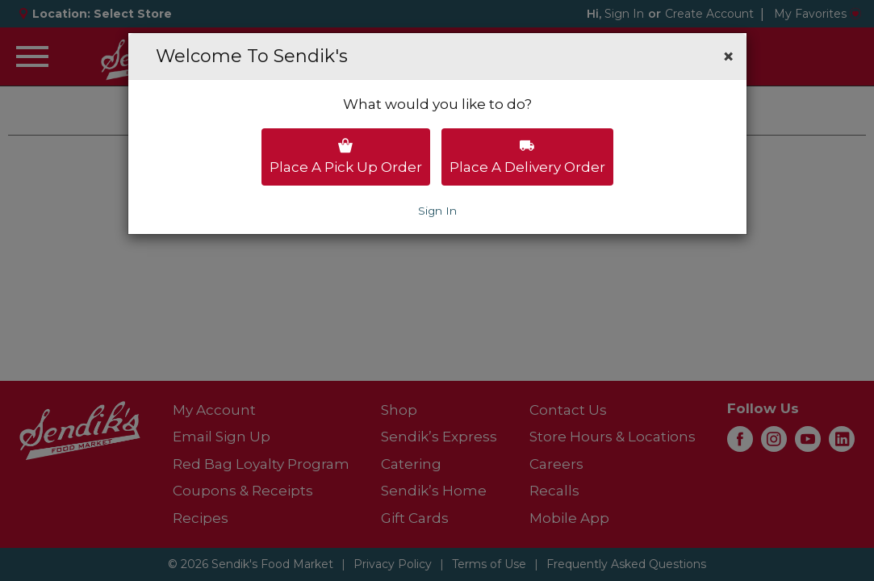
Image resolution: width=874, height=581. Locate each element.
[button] (728, 56)
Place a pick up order (346, 156)
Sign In (437, 210)
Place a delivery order (527, 156)
